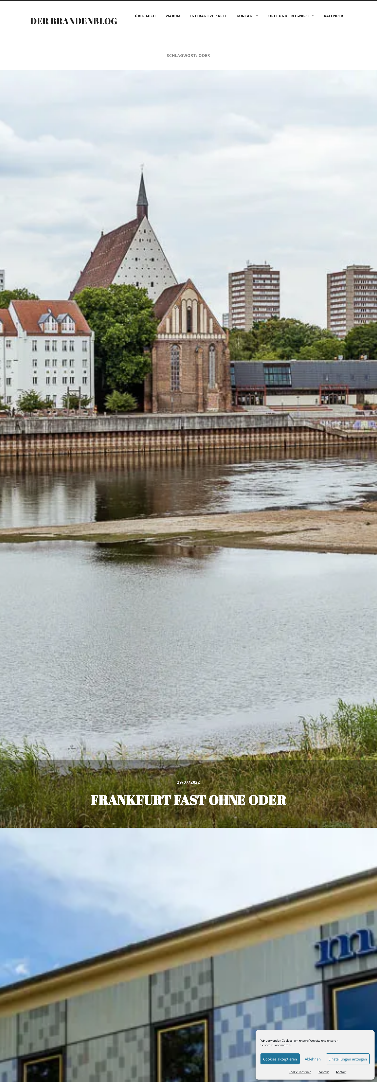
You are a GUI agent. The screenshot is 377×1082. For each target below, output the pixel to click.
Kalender (333, 15)
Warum (173, 15)
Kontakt (323, 1072)
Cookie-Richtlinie (300, 1072)
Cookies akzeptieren (280, 1059)
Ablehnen (313, 1059)
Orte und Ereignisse (289, 15)
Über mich (145, 15)
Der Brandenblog (73, 21)
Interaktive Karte (208, 15)
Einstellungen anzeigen (348, 1059)
